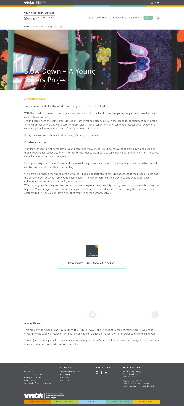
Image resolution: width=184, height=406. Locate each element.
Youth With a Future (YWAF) (80, 330)
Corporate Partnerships (70, 372)
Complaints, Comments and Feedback (40, 383)
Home (26, 27)
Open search (158, 18)
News (124, 18)
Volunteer (64, 377)
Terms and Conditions (33, 375)
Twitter (158, 2)
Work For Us (65, 380)
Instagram (152, 2)
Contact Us (29, 372)
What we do (101, 18)
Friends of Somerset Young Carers (121, 330)
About (92, 18)
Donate (148, 18)
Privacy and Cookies (32, 377)
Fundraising (65, 375)
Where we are (135, 18)
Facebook (155, 2)
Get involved (115, 18)
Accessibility (29, 380)
